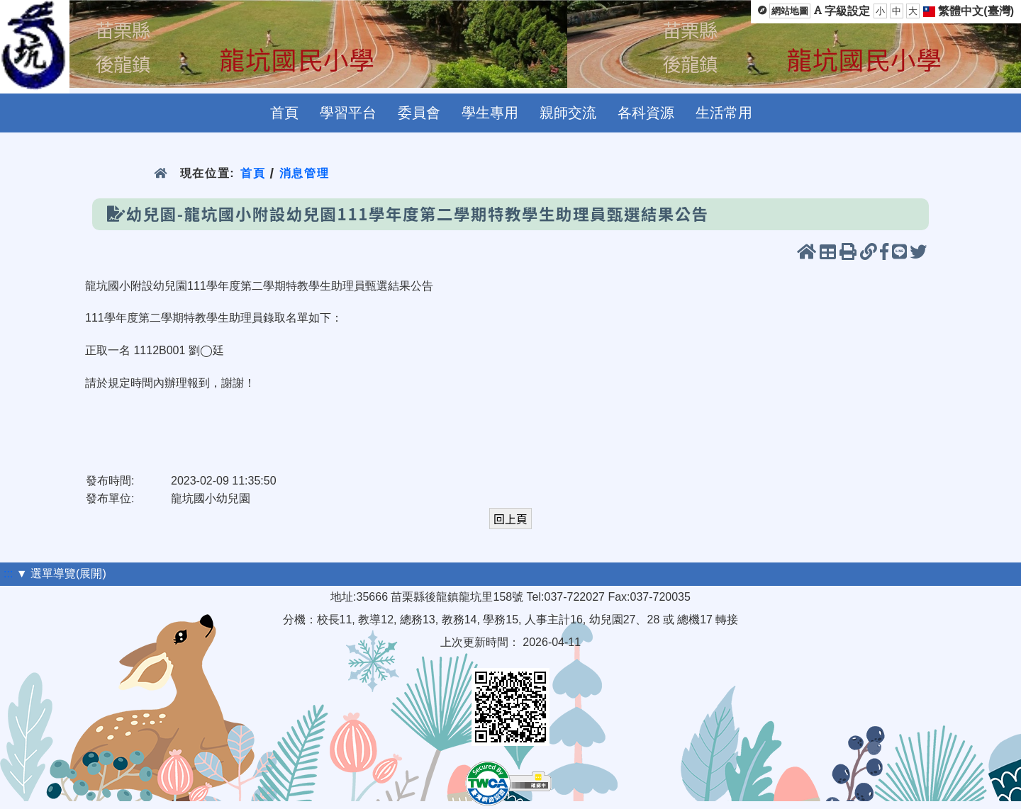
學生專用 (490, 112)
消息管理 (304, 173)
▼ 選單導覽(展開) (61, 573)
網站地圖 (789, 11)
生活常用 (724, 112)
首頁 (284, 112)
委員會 (419, 112)
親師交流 (568, 112)
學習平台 (348, 112)
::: (8, 573)
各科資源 (646, 112)
